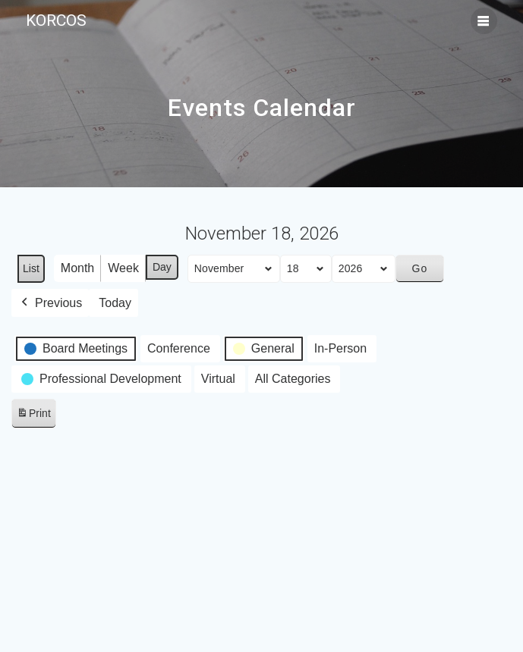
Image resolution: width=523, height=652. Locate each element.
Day (162, 267)
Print (33, 416)
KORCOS (56, 21)
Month (77, 268)
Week (123, 268)
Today (115, 302)
